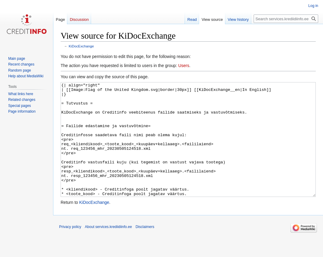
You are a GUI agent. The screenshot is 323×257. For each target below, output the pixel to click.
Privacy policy (70, 249)
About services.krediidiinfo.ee (108, 249)
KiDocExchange (81, 46)
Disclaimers (144, 249)
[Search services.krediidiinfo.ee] (286, 18)
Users (183, 65)
